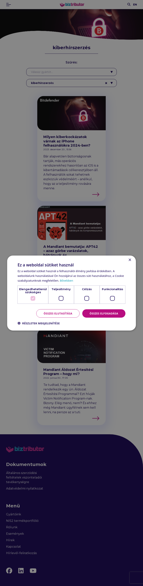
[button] (39, 323)
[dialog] (71, 293)
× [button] (129, 259)
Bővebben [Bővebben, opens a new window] (66, 280)
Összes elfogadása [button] (103, 313)
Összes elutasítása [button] (57, 313)
